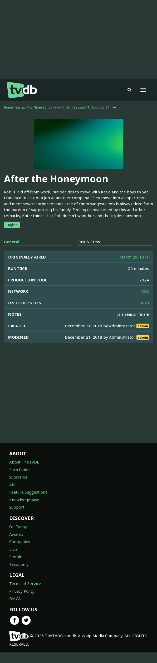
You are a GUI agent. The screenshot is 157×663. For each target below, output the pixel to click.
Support (16, 507)
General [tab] (11, 241)
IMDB (143, 302)
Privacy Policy (22, 591)
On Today (18, 526)
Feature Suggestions (28, 492)
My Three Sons (39, 107)
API (12, 484)
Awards (16, 534)
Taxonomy (19, 564)
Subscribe (18, 477)
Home (8, 107)
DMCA (15, 598)
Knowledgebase (24, 499)
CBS (145, 291)
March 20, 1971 (134, 257)
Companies (19, 541)
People (15, 556)
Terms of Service (25, 583)
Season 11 (82, 107)
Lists (13, 549)
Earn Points (20, 469)
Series (20, 107)
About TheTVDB (24, 462)
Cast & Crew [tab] (88, 241)
